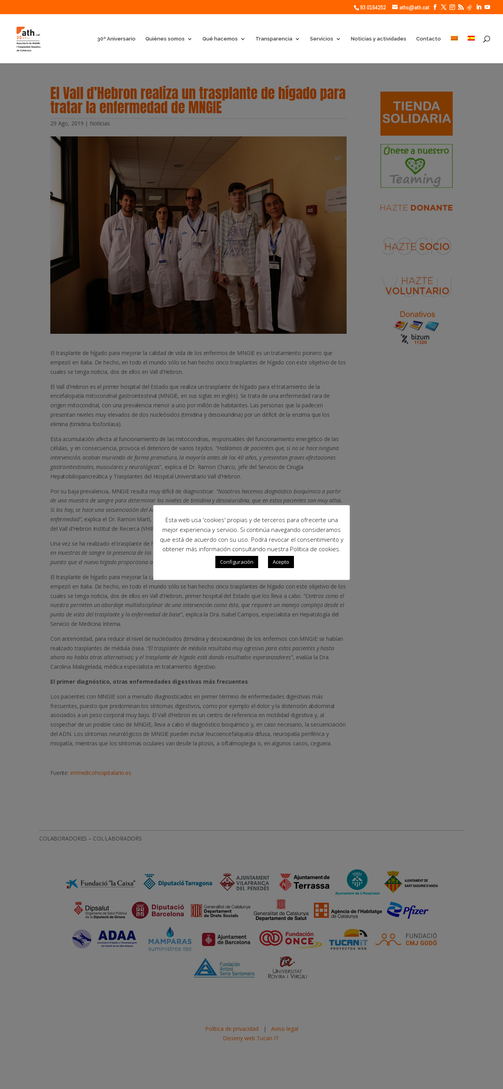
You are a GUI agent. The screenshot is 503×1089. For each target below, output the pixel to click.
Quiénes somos (165, 39)
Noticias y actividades (378, 39)
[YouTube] (487, 7)
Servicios (321, 39)
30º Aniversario (116, 39)
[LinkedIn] (478, 7)
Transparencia (273, 39)
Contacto (428, 39)
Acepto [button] (281, 561)
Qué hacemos (220, 39)
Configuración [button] (236, 561)
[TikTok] (469, 7)
